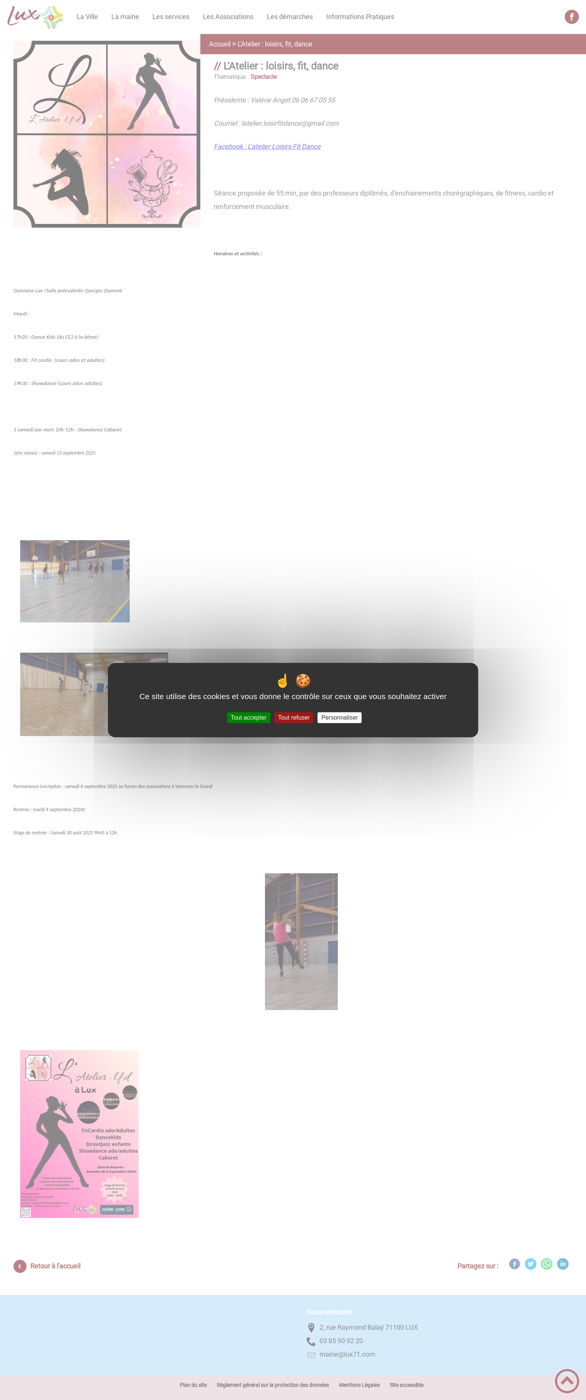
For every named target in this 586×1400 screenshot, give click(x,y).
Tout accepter (248, 717)
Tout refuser (293, 717)
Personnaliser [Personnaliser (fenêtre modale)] (339, 717)
